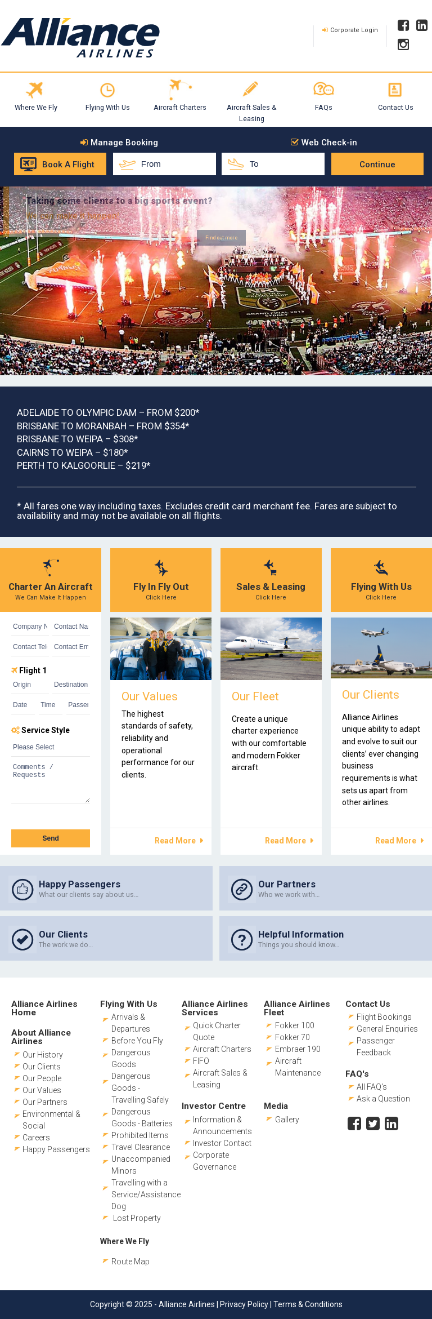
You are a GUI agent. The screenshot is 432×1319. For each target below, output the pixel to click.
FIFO (201, 1060)
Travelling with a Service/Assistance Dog (146, 1194)
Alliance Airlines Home (44, 1008)
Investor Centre (214, 1106)
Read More (175, 840)
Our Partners (45, 1102)
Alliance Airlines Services (215, 1008)
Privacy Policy (244, 1304)
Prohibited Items (140, 1135)
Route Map (130, 1261)
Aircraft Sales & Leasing (252, 113)
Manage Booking (124, 143)
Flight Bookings (384, 1017)
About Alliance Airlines (41, 1037)
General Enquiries (387, 1028)
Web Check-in (329, 143)
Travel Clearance (140, 1147)
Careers (36, 1137)
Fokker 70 (292, 1037)
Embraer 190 (298, 1049)
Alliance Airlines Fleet (297, 1008)
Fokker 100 (294, 1025)
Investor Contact (222, 1143)
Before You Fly (137, 1040)
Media (276, 1106)
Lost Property (137, 1218)
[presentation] (49, 815)
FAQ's (357, 1074)
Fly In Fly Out (161, 586)
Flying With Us (108, 107)
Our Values (41, 1090)
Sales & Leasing (270, 586)
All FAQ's (372, 1086)
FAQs (323, 107)
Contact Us (395, 107)
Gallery (287, 1119)
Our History (42, 1054)
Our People (41, 1078)
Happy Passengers (56, 1149)
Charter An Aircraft (50, 586)
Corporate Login (354, 30)
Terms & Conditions (308, 1304)
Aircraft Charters (180, 107)
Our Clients (41, 1066)
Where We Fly (36, 107)
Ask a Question (383, 1098)
